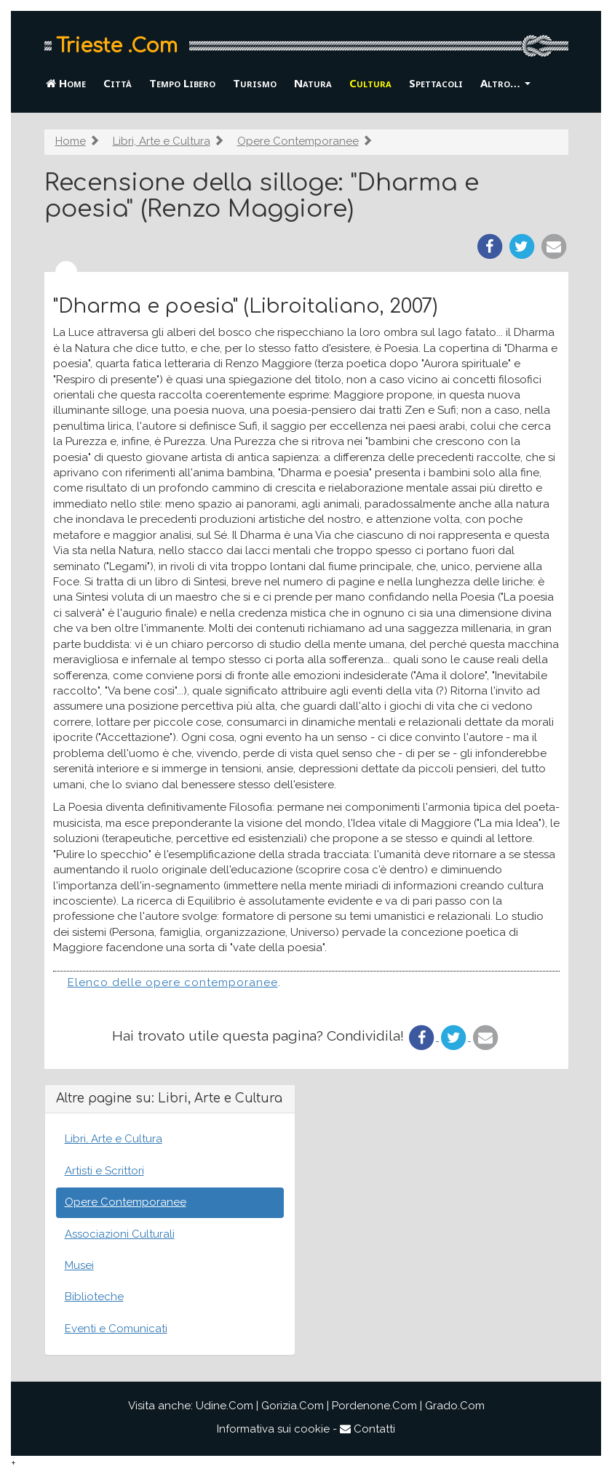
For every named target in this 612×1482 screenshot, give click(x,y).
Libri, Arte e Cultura (161, 141)
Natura (313, 83)
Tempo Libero (182, 83)
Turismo (255, 83)
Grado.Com (455, 1405)
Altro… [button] (505, 83)
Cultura (370, 83)
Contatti (367, 1428)
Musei (79, 1265)
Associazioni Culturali (120, 1234)
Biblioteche (94, 1296)
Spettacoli (436, 83)
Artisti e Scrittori (104, 1170)
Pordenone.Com (374, 1405)
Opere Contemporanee (298, 141)
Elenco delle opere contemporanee (173, 982)
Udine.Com (224, 1405)
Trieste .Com (117, 46)
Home (66, 83)
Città (117, 83)
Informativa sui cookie (273, 1428)
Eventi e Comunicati (116, 1328)
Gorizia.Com (292, 1405)
